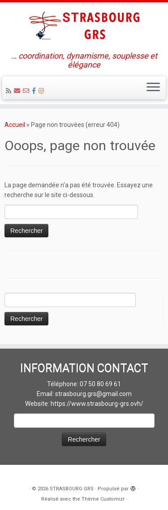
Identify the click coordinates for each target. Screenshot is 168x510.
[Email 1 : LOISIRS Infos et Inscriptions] (18, 90)
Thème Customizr (103, 499)
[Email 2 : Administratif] (27, 90)
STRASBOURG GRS (72, 489)
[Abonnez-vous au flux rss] (10, 90)
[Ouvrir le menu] (153, 88)
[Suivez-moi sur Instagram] (43, 90)
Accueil (14, 124)
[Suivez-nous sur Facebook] (35, 90)
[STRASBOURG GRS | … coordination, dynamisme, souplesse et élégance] (84, 27)
